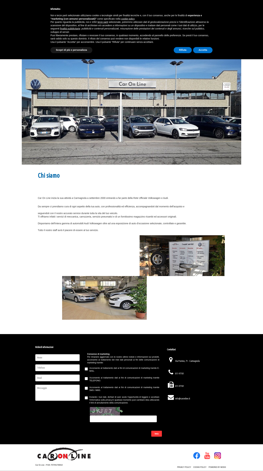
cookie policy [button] (128, 430)
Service (155, 31)
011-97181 (179, 373)
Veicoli (66, 31)
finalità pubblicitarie (70, 440)
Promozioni (105, 31)
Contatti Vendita (181, 31)
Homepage (47, 31)
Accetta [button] (203, 461)
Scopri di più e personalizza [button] (71, 461)
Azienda (83, 31)
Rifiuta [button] (183, 461)
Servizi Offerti (132, 31)
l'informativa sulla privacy (100, 400)
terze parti (103, 433)
